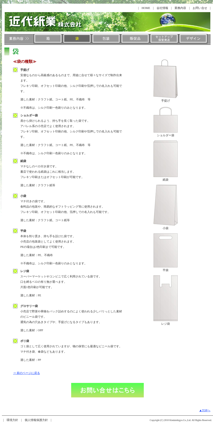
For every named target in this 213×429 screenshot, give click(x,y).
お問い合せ (200, 8)
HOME (146, 8)
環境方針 (12, 420)
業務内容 (180, 8)
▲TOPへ (204, 410)
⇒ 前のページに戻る (26, 373)
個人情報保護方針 (36, 420)
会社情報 (162, 8)
